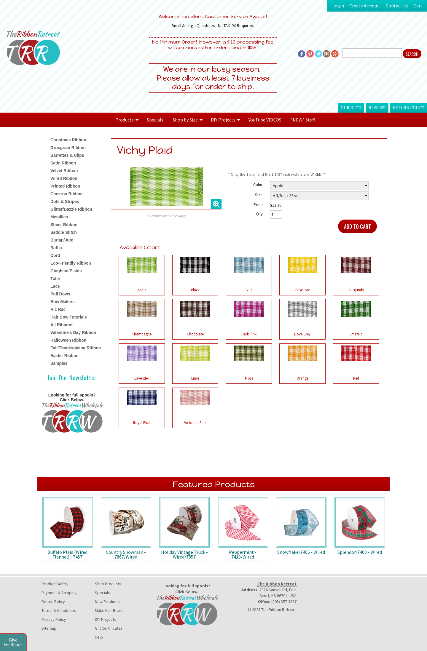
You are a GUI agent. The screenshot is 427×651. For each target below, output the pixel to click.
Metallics (59, 217)
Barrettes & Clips (67, 155)
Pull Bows (60, 294)
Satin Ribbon (63, 163)
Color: (258, 184)
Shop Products (108, 583)
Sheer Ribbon (63, 224)
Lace (55, 286)
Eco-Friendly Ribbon (70, 263)
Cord (55, 255)
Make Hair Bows (109, 610)
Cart (418, 6)
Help (99, 637)
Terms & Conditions (59, 610)
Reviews (377, 108)
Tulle (55, 278)
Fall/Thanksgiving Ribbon (75, 348)
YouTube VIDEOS (264, 120)
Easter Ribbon (64, 355)
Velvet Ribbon (64, 170)
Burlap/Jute (61, 240)
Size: (259, 194)
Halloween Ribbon (68, 340)
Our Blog (351, 108)
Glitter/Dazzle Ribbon (71, 209)
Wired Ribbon (63, 178)
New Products (107, 601)
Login (338, 6)
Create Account (364, 6)
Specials (155, 120)
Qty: (260, 213)
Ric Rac (58, 309)
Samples (59, 363)
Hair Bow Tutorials (68, 317)
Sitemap (49, 628)
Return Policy (408, 108)
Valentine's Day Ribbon (73, 332)
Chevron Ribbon (66, 193)
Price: (259, 204)
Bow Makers (62, 301)
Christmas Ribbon (68, 139)
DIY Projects (105, 619)
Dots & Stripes (64, 201)
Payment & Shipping (59, 592)
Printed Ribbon (65, 186)
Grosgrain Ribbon (68, 147)
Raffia (56, 247)
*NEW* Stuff (303, 120)
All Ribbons (62, 324)
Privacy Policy (54, 619)
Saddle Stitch (63, 232)
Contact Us (397, 6)
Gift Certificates (109, 628)
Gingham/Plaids (66, 270)
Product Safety (55, 583)
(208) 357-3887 (284, 601)
